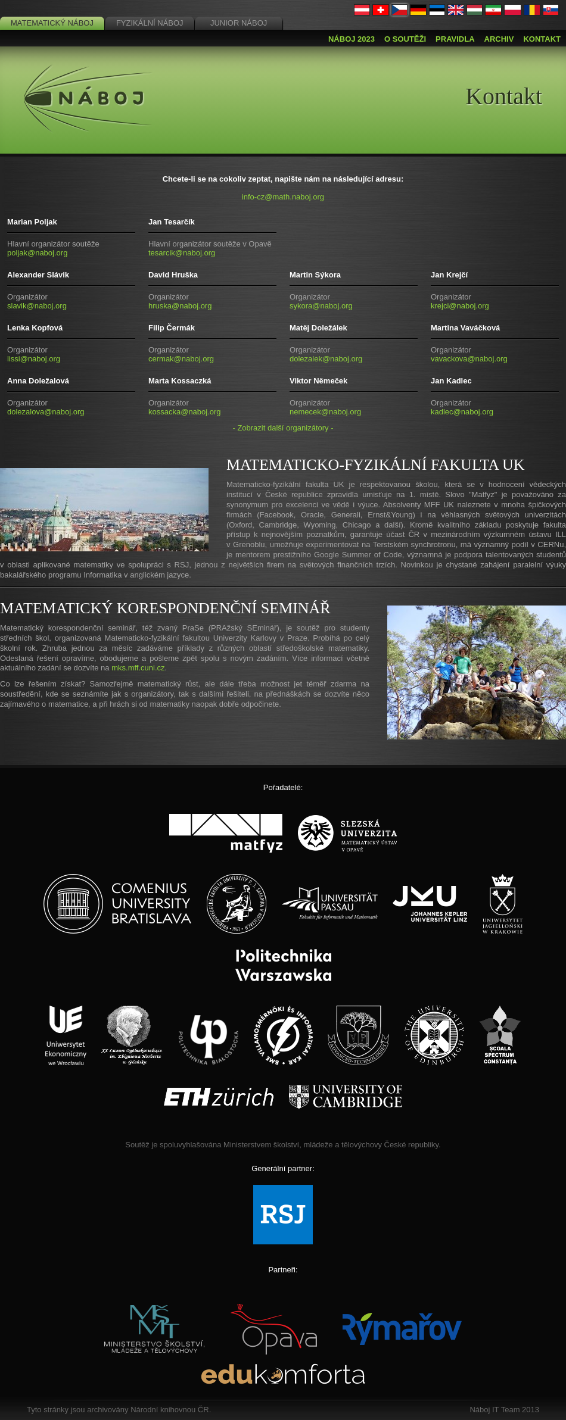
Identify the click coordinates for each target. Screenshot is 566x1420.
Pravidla (455, 39)
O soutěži (405, 39)
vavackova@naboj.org (469, 358)
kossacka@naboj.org (184, 411)
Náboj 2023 (351, 39)
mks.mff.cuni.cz (137, 667)
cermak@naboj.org (181, 358)
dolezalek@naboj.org (326, 358)
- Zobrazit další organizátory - (282, 427)
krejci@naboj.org (460, 305)
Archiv (499, 39)
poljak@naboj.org (37, 252)
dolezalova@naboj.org (46, 411)
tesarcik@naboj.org (181, 252)
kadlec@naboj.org (462, 411)
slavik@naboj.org (37, 305)
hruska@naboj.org (180, 305)
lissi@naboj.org (33, 358)
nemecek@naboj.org (325, 411)
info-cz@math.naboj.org (283, 196)
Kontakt (542, 39)
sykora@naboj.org (321, 305)
